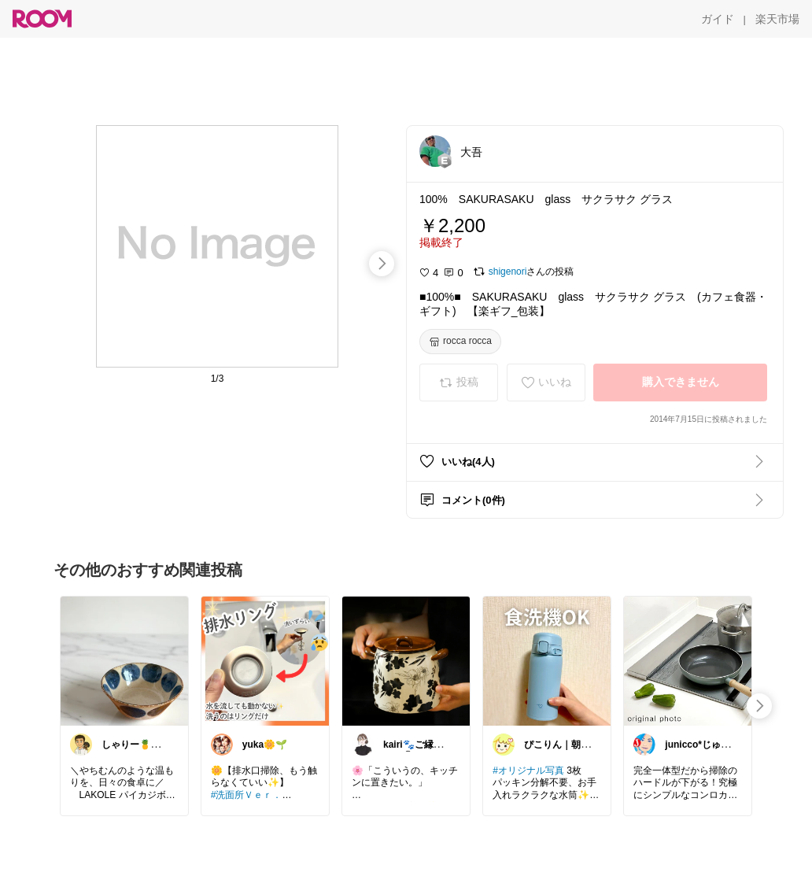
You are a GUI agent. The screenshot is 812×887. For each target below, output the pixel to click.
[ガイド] (717, 19)
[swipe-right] (381, 263)
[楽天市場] (777, 19)
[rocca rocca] (460, 341)
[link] (124, 660)
